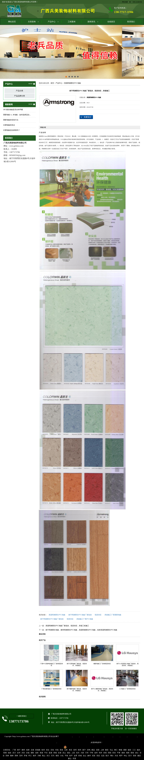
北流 (102, 756)
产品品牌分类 (19, 96)
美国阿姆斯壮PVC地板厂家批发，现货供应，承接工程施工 (67, 626)
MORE (31, 84)
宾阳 (97, 750)
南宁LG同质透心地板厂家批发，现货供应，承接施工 (127, 664)
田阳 (109, 753)
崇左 (47, 750)
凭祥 (100, 753)
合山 (84, 756)
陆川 (107, 756)
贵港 (61, 750)
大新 (82, 753)
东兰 (48, 756)
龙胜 (37, 753)
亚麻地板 (116, 736)
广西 (14, 750)
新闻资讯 (91, 22)
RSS (130, 2)
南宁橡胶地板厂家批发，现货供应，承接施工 (77, 689)
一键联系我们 (22, 716)
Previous (8, 52)
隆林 (12, 756)
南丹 (34, 756)
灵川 (14, 753)
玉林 (66, 750)
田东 (114, 753)
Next (136, 52)
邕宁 (84, 750)
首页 (52, 83)
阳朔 (5, 753)
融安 (129, 750)
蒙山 (69, 758)
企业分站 (139, 2)
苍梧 (134, 756)
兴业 (116, 756)
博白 (112, 756)
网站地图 (125, 2)
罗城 (25, 756)
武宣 (93, 756)
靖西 (127, 753)
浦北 (68, 753)
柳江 (116, 750)
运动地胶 (90, 736)
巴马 (52, 756)
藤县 (139, 756)
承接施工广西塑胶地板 (113, 615)
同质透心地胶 (99, 736)
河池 (56, 750)
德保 (123, 753)
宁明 (91, 753)
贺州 (75, 750)
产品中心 (51, 22)
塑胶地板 (75, 736)
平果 (118, 753)
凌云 (136, 753)
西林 (16, 756)
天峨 (39, 756)
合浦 (59, 753)
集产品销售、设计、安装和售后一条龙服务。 (73, 742)
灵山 (64, 753)
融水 (138, 750)
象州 (89, 756)
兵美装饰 (32, 22)
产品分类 (19, 91)
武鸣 (88, 750)
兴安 (23, 753)
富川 (130, 756)
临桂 (9, 753)
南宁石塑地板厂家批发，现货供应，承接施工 (77, 664)
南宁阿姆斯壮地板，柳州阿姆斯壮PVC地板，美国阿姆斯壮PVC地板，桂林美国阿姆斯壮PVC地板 (81, 630)
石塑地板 (123, 736)
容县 (98, 756)
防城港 (37, 750)
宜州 (21, 756)
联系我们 (131, 22)
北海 (32, 750)
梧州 (79, 750)
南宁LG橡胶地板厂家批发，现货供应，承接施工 (102, 689)
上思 (73, 753)
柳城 (120, 750)
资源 (41, 753)
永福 (27, 753)
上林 (102, 750)
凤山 (43, 756)
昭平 (121, 756)
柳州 (23, 750)
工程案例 (71, 22)
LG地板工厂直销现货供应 (127, 689)
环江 (30, 756)
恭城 (55, 753)
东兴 (77, 753)
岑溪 (74, 758)
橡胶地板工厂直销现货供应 (102, 663)
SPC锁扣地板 (132, 736)
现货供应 (98, 615)
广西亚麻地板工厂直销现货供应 (51, 689)
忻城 (80, 756)
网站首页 (12, 22)
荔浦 (50, 753)
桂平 (71, 756)
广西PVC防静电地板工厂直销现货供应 (51, 664)
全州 (18, 753)
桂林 (28, 750)
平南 (66, 756)
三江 (134, 750)
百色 (52, 750)
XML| (134, 2)
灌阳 (32, 753)
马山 (111, 750)
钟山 (125, 756)
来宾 (70, 750)
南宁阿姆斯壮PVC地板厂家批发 (80, 615)
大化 (62, 756)
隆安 (106, 750)
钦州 (43, 750)
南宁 (18, 750)
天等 (87, 753)
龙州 (96, 753)
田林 (7, 756)
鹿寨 (125, 750)
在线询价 (86, 117)
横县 (93, 750)
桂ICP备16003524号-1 (54, 747)
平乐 (46, 753)
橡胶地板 (83, 736)
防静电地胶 (108, 736)
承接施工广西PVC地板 (84, 619)
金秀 (75, 756)
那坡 (132, 753)
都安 (57, 756)
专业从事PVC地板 (65, 736)
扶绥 (105, 753)
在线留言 (111, 22)
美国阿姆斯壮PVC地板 (72, 83)
